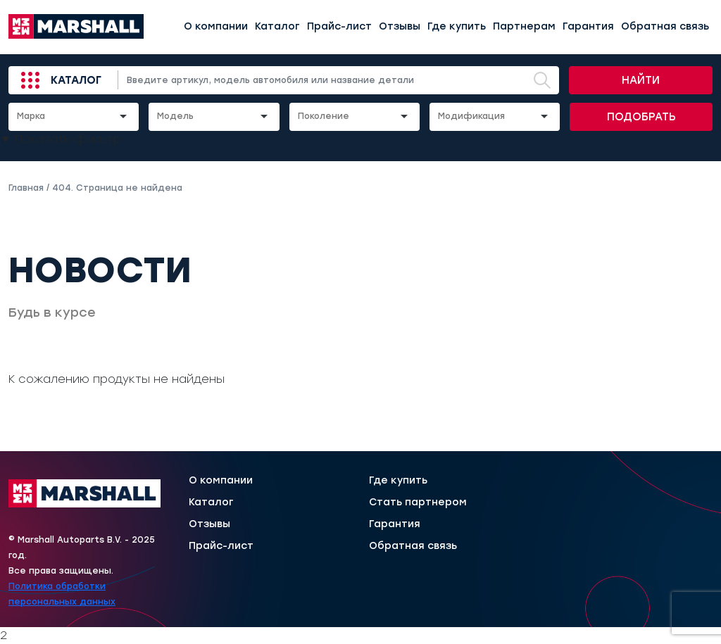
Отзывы (399, 26)
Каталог (277, 26)
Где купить (456, 26)
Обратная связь (665, 26)
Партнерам (524, 26)
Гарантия (588, 26)
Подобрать (641, 117)
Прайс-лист (339, 26)
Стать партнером (418, 502)
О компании (216, 26)
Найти (641, 80)
